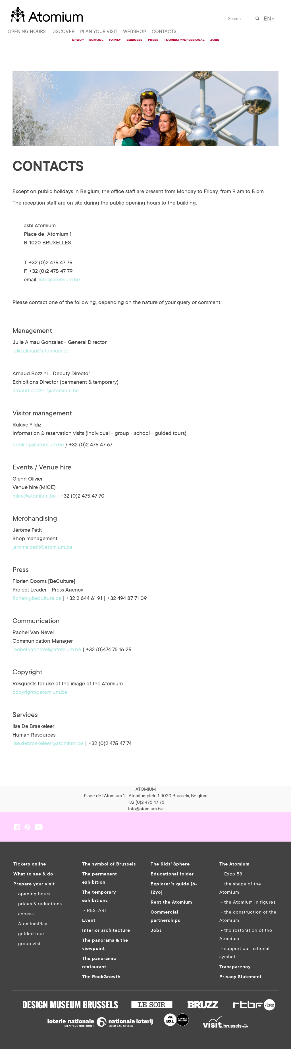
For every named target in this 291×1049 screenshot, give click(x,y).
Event (88, 920)
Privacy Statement (240, 976)
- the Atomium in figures (247, 902)
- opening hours (32, 894)
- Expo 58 (230, 874)
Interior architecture (106, 930)
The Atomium (234, 864)
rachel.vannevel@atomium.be (47, 649)
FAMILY (115, 40)
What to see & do (33, 874)
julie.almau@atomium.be (41, 350)
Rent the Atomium (171, 902)
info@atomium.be (59, 279)
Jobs (156, 930)
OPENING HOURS (27, 31)
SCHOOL (96, 40)
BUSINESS (134, 40)
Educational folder (172, 874)
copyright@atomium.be (40, 692)
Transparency (235, 966)
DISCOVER (62, 31)
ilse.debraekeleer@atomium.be (48, 743)
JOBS (214, 40)
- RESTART (94, 910)
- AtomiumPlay (30, 923)
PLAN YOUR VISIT (98, 31)
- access (23, 913)
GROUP (78, 40)
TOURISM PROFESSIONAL (184, 40)
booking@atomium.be (38, 444)
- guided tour (28, 933)
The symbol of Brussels (109, 864)
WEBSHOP (134, 31)
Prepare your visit (34, 884)
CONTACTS (164, 31)
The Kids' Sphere (170, 864)
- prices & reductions (37, 903)
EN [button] (269, 18)
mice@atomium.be (34, 495)
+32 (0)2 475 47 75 (145, 802)
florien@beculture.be (37, 598)
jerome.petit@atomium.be (42, 546)
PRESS (153, 40)
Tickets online (29, 864)
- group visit (27, 943)
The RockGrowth (101, 976)
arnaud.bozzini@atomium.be (46, 390)
